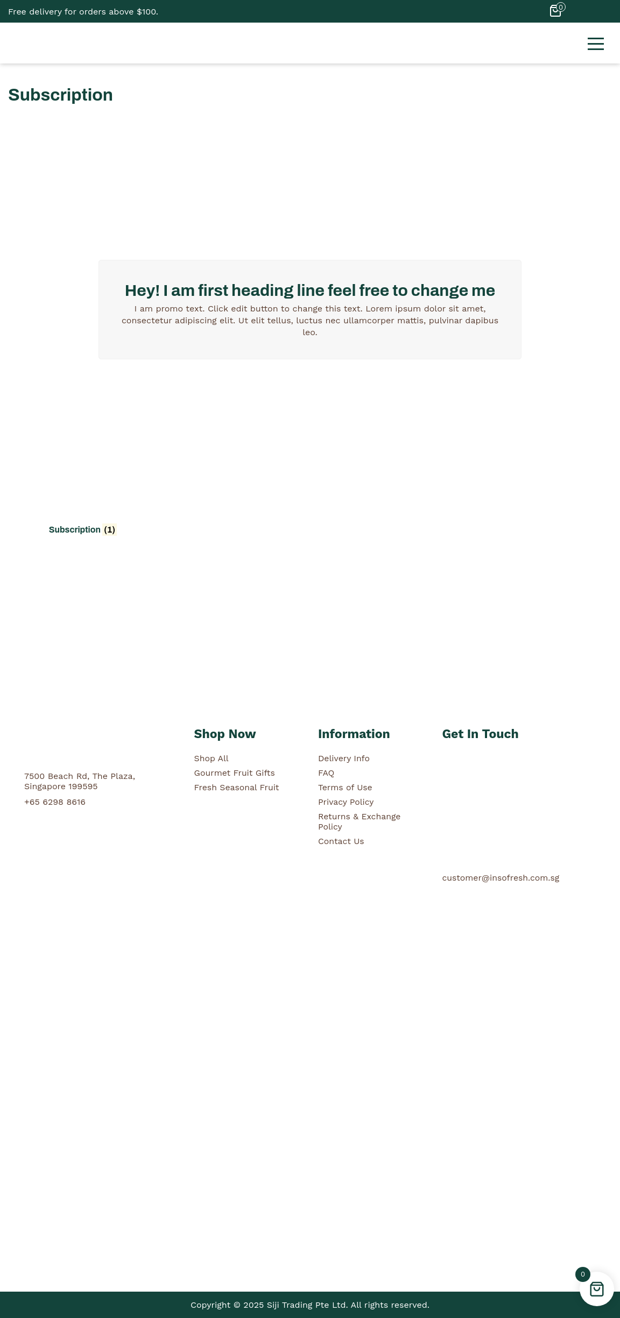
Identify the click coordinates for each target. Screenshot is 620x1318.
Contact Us (341, 841)
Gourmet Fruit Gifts (235, 773)
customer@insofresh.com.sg (501, 878)
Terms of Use (345, 787)
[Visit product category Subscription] (83, 463)
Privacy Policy (346, 802)
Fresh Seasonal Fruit (237, 787)
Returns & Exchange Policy (360, 821)
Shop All (211, 758)
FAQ (326, 773)
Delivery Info (344, 758)
